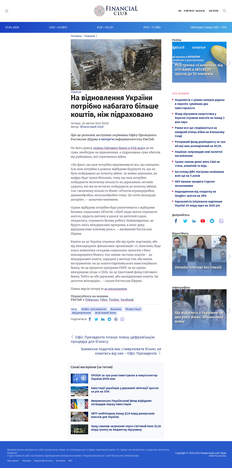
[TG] (109, 319)
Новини (76, 92)
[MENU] (7, 11)
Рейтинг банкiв (194, 11)
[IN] (103, 319)
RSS (70, 460)
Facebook (127, 299)
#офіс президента (94, 309)
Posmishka (220, 455)
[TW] (96, 319)
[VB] (122, 319)
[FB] (90, 319)
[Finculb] (177, 221)
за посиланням (115, 289)
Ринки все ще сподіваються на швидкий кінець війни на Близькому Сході (199, 132)
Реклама (26, 460)
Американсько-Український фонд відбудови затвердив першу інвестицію (121, 402)
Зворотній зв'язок (43, 460)
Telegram (91, 299)
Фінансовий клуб (92, 126)
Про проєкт (13, 460)
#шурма (116, 309)
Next (229, 62)
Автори (214, 11)
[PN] (116, 319)
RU (180, 11)
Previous (169, 62)
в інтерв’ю (107, 139)
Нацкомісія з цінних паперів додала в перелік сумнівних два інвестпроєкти (200, 104)
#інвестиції (133, 309)
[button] (224, 11)
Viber (103, 299)
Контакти (60, 460)
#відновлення (81, 312)
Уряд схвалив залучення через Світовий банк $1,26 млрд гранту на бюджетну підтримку (126, 427)
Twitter (114, 299)
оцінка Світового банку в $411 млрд (119, 148)
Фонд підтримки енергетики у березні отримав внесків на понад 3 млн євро (199, 118)
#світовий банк (105, 312)
